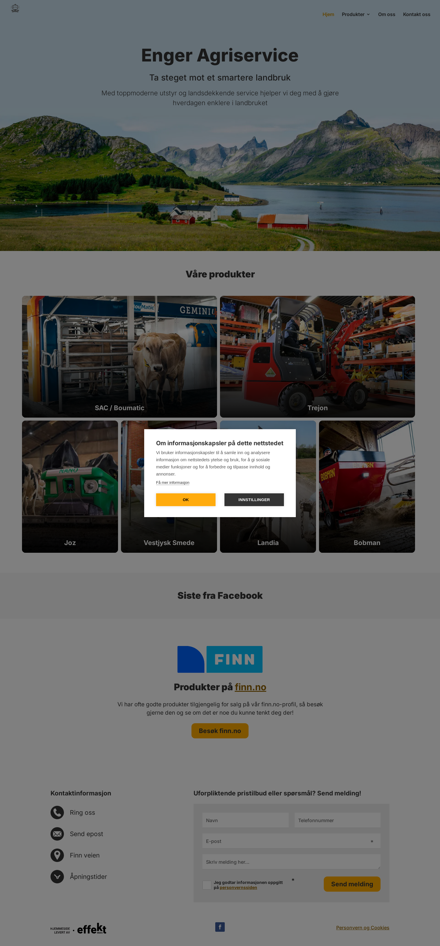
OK (186, 500)
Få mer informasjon (172, 482)
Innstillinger (254, 500)
